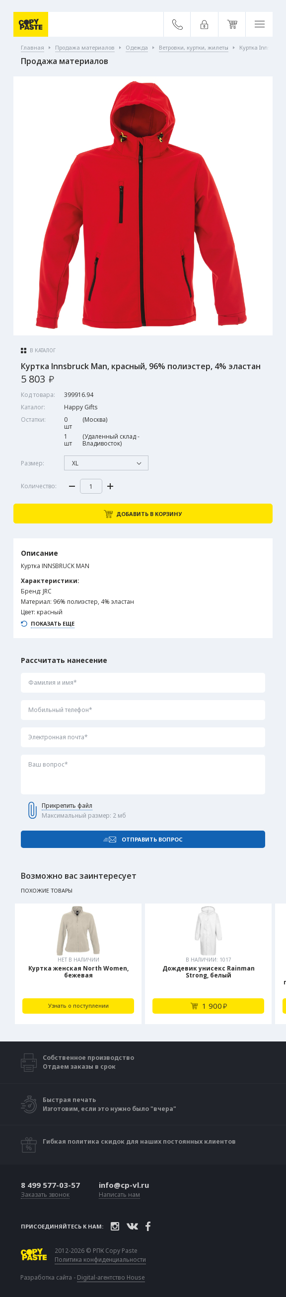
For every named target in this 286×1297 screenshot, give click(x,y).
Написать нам (119, 1195)
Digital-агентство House (111, 1277)
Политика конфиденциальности (100, 1260)
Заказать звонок (45, 1195)
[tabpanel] (78, 964)
